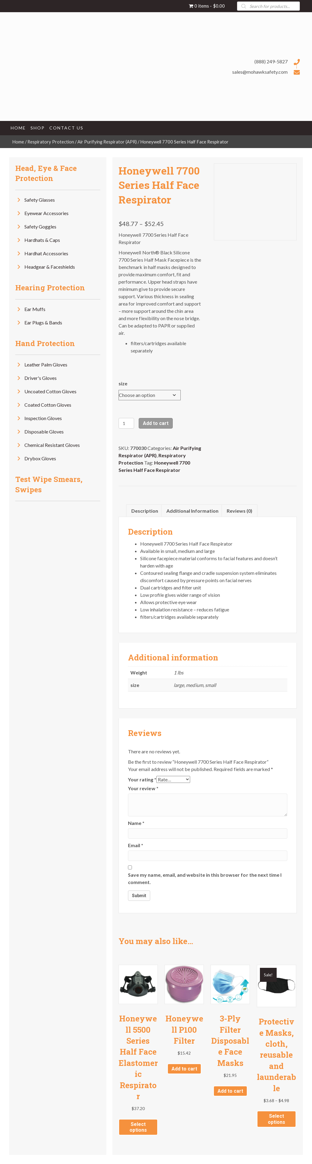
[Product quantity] (126, 423)
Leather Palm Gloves (45, 364)
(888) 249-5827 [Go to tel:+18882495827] (271, 61)
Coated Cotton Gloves (47, 405)
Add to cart (155, 423)
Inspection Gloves (43, 418)
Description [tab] (144, 511)
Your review (143, 788)
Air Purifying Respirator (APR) (107, 141)
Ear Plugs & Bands (43, 322)
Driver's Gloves (40, 378)
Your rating (142, 779)
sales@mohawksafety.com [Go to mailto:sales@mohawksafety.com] (260, 72)
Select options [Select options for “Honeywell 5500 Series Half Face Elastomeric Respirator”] (138, 1127)
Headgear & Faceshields (49, 267)
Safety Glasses (39, 200)
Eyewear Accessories (46, 213)
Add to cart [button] (184, 1069)
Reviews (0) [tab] (239, 511)
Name (136, 823)
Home (18, 141)
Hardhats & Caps (42, 240)
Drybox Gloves (40, 458)
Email (135, 845)
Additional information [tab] (192, 511)
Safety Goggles (40, 226)
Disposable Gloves (44, 431)
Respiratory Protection (50, 141)
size (123, 383)
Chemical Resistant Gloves (52, 445)
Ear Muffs (34, 309)
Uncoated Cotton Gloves (50, 391)
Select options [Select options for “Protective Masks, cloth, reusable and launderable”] (276, 1119)
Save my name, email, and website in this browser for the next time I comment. (205, 878)
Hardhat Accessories (46, 253)
